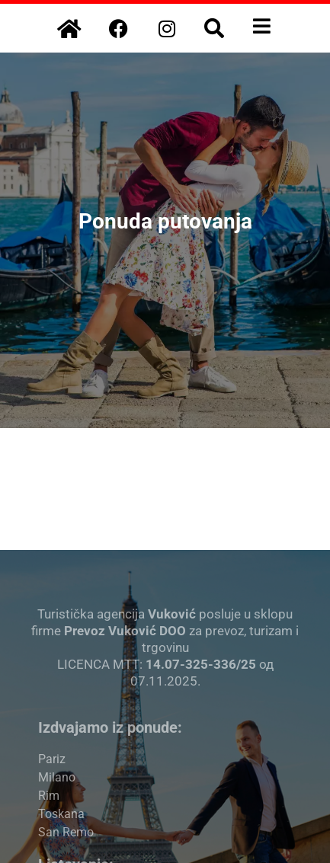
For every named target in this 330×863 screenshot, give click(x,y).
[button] (214, 28)
